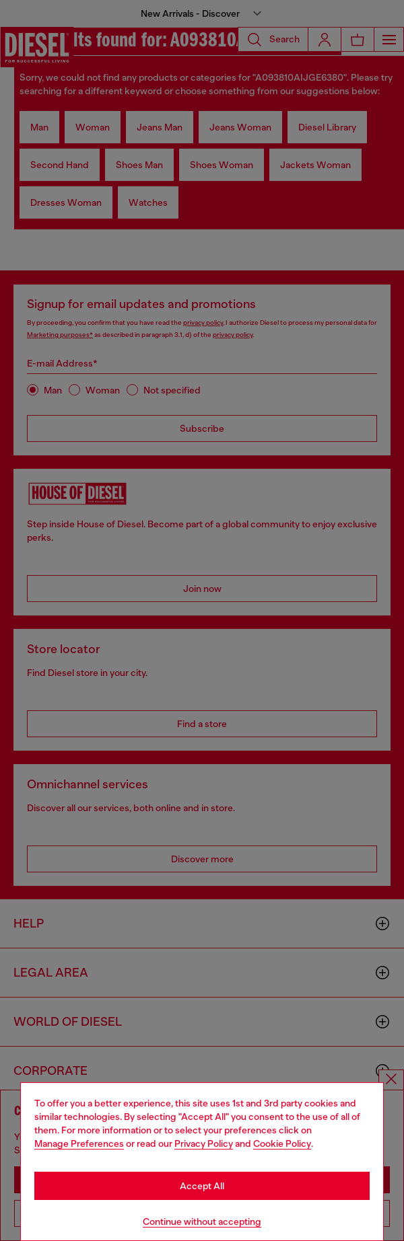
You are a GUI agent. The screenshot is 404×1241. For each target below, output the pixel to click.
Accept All (202, 1185)
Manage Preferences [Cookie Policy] (79, 1143)
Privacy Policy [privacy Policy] (203, 1143)
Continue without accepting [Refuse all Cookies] (202, 1221)
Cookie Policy (282, 1143)
